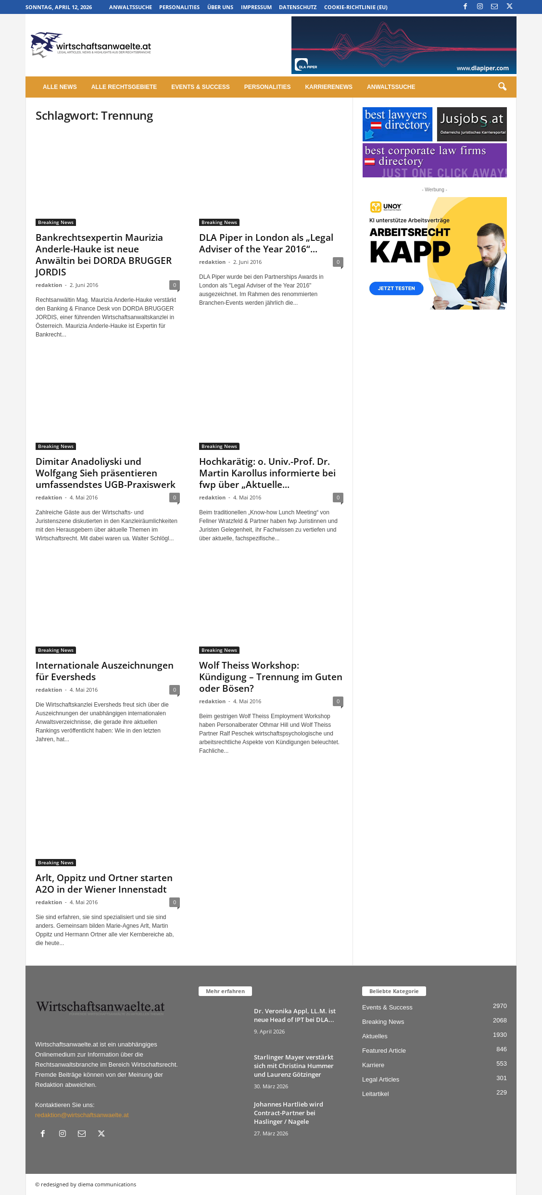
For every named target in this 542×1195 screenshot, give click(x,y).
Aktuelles (375, 1036)
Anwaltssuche (130, 7)
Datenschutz (297, 7)
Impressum (256, 7)
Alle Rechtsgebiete (124, 87)
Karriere (373, 1065)
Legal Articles (380, 1079)
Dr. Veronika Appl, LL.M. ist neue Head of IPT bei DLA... (295, 1015)
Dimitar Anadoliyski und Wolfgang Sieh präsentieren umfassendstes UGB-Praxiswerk (106, 473)
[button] (502, 87)
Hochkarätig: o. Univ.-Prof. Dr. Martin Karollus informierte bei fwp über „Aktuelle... (267, 473)
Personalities (179, 7)
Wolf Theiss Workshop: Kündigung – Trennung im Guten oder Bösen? (270, 677)
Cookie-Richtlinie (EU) (356, 7)
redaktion (49, 284)
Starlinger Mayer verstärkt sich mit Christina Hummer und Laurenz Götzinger (294, 1066)
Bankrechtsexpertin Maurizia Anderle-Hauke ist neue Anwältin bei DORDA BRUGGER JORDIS (104, 254)
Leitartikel (375, 1093)
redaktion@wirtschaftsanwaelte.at (82, 1115)
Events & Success (200, 87)
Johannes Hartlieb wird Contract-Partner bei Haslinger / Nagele (288, 1113)
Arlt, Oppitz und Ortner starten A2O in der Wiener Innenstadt (104, 883)
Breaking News (56, 222)
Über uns (220, 7)
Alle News (60, 87)
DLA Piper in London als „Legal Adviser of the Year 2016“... (266, 243)
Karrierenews (329, 87)
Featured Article (384, 1050)
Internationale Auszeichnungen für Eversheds (105, 671)
